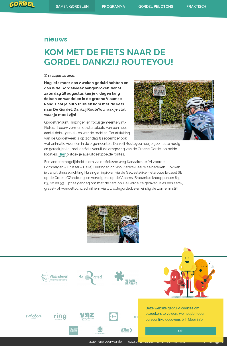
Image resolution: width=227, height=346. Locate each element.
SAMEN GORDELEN (72, 6)
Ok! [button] (181, 331)
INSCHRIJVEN (67, 18)
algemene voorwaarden (106, 341)
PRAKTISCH (196, 6)
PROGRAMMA (113, 6)
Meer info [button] (195, 319)
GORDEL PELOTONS (155, 6)
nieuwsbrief (134, 341)
